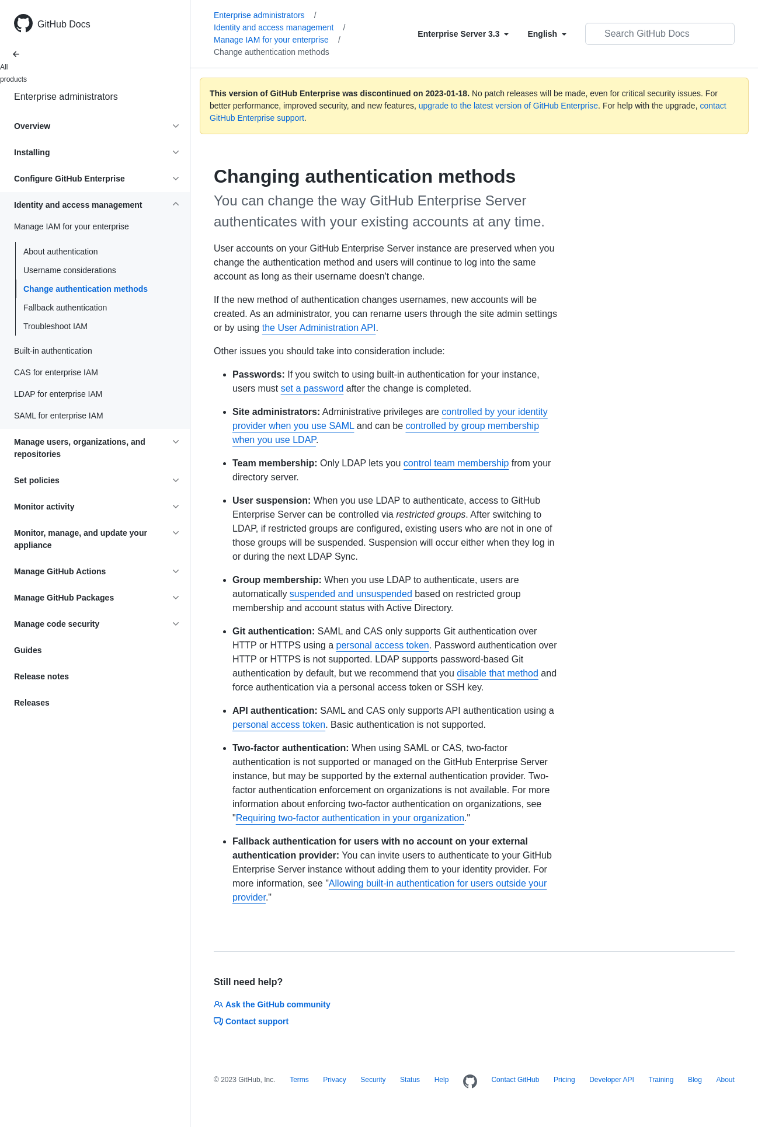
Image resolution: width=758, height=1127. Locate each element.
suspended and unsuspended (351, 594)
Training (660, 1080)
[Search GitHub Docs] (660, 34)
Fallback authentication (65, 307)
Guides (27, 650)
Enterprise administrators (66, 97)
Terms (299, 1080)
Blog (695, 1080)
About (725, 1080)
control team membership (456, 463)
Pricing (564, 1080)
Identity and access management (279, 27)
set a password (312, 388)
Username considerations (69, 270)
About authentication (60, 251)
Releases (32, 702)
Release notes (41, 676)
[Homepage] (470, 1082)
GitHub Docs (64, 24)
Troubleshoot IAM (55, 326)
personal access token (382, 645)
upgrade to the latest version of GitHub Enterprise (508, 105)
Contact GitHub (515, 1080)
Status (410, 1080)
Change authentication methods (85, 289)
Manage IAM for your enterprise (277, 39)
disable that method (497, 673)
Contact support (251, 1021)
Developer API (611, 1080)
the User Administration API (319, 328)
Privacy (334, 1080)
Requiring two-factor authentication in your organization (350, 818)
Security (372, 1080)
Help (441, 1080)
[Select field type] (463, 34)
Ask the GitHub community (272, 1004)
